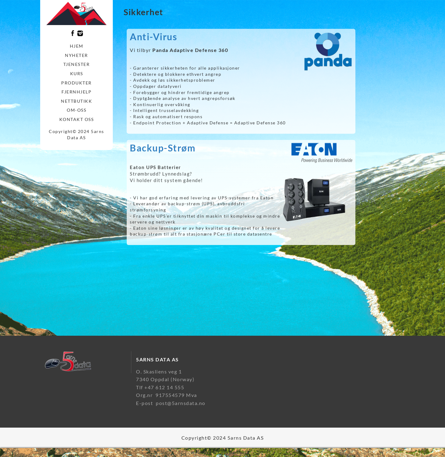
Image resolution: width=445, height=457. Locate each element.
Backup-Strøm (162, 151)
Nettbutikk (76, 101)
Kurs (76, 73)
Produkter (76, 82)
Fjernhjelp (76, 91)
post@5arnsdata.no (181, 403)
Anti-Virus (153, 39)
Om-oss (76, 110)
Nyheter (76, 55)
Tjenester (76, 64)
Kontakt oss (76, 119)
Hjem (76, 46)
